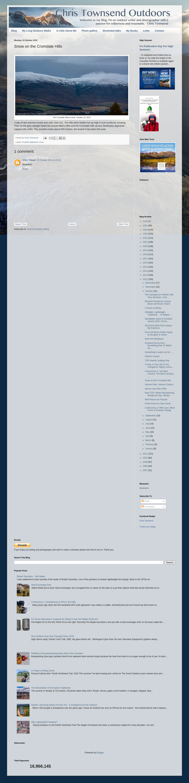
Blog (14, 30)
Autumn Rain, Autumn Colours (159, 384)
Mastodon (144, 488)
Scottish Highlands (30, 142)
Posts (145, 501)
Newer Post (20, 224)
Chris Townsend (146, 521)
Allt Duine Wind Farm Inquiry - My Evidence (159, 326)
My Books (132, 30)
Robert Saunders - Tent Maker (31, 576)
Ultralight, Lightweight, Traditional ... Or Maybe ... (158, 313)
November (150, 287)
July (147, 423)
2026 (145, 221)
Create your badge (148, 527)
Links (146, 30)
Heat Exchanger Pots (41, 585)
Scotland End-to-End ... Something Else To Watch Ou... (158, 345)
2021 (145, 242)
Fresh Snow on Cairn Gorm (158, 403)
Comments (147, 506)
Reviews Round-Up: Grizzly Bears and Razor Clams (158, 302)
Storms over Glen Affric (156, 389)
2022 (145, 238)
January (149, 448)
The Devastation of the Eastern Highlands (50, 688)
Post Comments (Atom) (38, 229)
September (150, 415)
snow (41, 142)
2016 (145, 262)
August (149, 419)
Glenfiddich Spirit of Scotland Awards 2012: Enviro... (158, 320)
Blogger (100, 752)
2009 (145, 462)
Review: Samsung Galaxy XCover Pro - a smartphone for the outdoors (64, 705)
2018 (145, 254)
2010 (145, 458)
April (147, 436)
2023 (145, 234)
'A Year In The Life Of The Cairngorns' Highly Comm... (159, 365)
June (147, 428)
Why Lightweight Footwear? (44, 722)
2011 (145, 453)
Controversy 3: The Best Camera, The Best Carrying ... (159, 374)
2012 (145, 279)
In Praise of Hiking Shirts (42, 670)
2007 (145, 470)
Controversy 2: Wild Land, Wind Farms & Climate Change (160, 409)
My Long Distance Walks (36, 30)
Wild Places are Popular (156, 399)
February (149, 444)
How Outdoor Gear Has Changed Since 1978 (52, 636)
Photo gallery (90, 30)
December (150, 283)
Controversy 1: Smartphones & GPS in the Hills (53, 602)
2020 (145, 246)
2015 (145, 267)
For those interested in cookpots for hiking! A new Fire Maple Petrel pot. (64, 619)
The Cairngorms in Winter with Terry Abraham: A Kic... (159, 295)
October (149, 291)
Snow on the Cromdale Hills (158, 380)
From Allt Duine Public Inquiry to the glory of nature (159, 333)
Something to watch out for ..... (159, 352)
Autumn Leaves (152, 356)
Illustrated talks (112, 30)
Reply (25, 169)
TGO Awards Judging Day (157, 360)
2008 (145, 466)
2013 (145, 275)
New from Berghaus (154, 339)
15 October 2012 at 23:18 (49, 160)
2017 (145, 258)
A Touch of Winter (153, 308)
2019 (145, 250)
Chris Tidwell (29, 160)
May (147, 432)
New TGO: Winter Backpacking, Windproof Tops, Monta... (160, 394)
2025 (145, 225)
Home (72, 224)
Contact (159, 30)
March (148, 440)
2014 (145, 271)
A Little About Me (66, 30)
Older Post (123, 224)
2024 (145, 229)
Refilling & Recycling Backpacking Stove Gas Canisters (57, 653)
